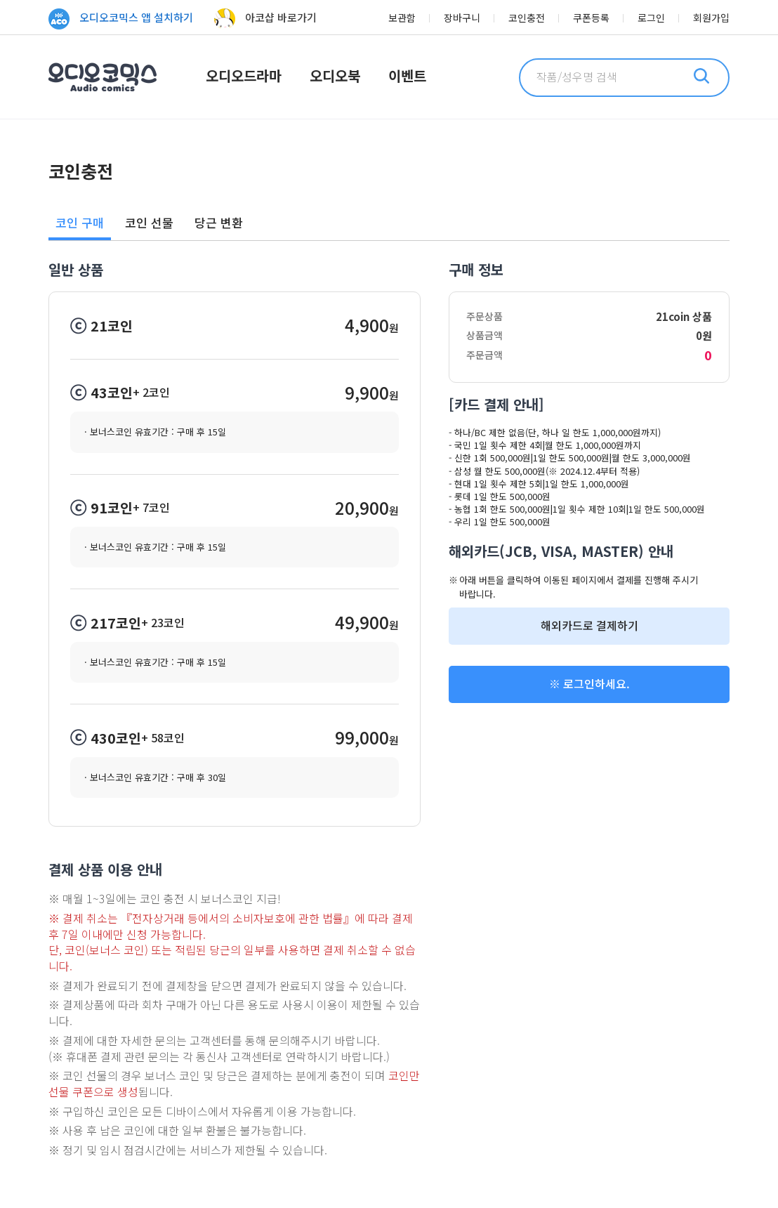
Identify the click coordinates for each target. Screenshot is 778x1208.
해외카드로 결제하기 (589, 625)
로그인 (651, 18)
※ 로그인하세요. (589, 684)
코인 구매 (79, 222)
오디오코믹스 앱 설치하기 (120, 18)
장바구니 (462, 18)
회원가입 (711, 18)
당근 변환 (218, 222)
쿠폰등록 (591, 18)
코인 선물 (149, 222)
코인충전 (526, 18)
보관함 (402, 18)
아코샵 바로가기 (265, 18)
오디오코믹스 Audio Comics (102, 77)
